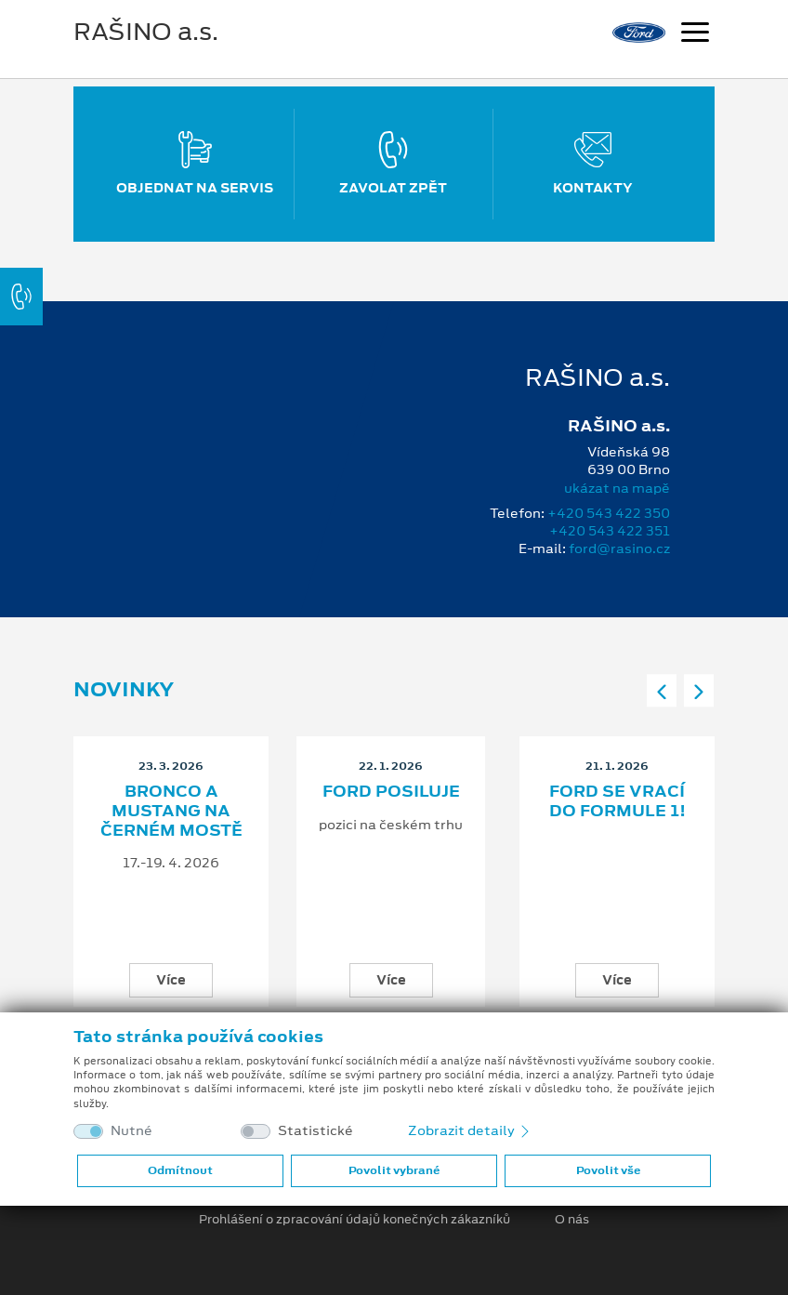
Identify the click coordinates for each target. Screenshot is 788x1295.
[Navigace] (695, 34)
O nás (572, 1219)
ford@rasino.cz (619, 548)
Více (171, 980)
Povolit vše (608, 1170)
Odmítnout (180, 1170)
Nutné (131, 1131)
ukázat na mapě (617, 488)
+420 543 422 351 (609, 531)
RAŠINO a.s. (145, 31)
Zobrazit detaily (470, 1130)
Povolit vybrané (394, 1170)
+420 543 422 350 (608, 513)
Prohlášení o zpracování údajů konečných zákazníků (354, 1219)
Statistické (315, 1131)
